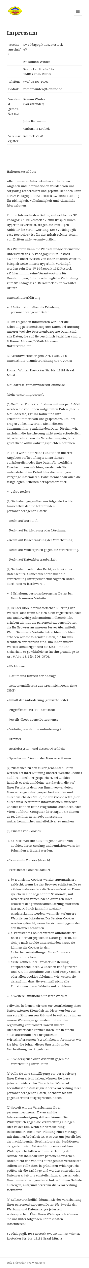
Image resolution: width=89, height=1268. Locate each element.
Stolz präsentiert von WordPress (26, 1262)
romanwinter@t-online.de (45, 385)
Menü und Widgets (78, 15)
